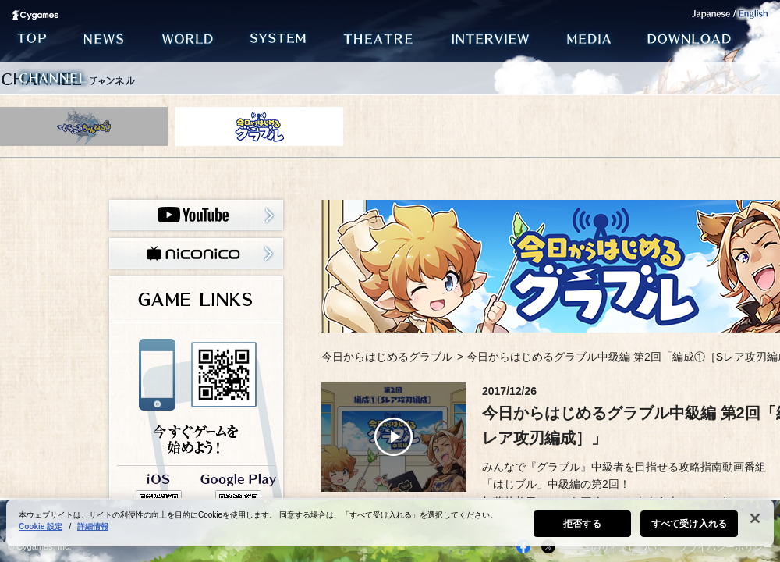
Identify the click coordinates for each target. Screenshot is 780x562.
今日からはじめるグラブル (386, 356)
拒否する (582, 530)
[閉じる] (755, 525)
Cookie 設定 (40, 533)
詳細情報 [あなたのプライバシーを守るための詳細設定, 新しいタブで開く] (92, 533)
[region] (390, 530)
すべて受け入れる (689, 530)
